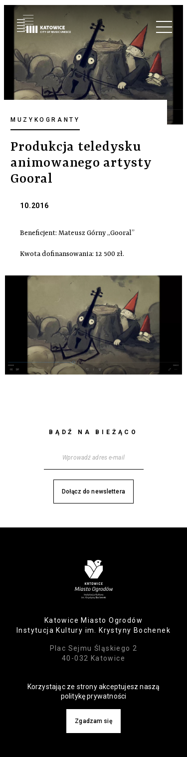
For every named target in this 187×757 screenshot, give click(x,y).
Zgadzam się (93, 721)
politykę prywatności (94, 696)
